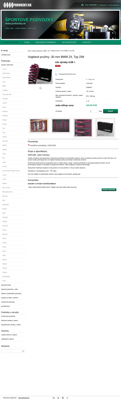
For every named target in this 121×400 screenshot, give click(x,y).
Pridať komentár (109, 189)
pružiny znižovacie (7, 65)
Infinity (4, 145)
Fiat (3, 128)
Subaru (4, 264)
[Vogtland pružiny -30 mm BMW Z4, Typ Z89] (40, 76)
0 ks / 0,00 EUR (91, 5)
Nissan (4, 209)
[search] (23, 351)
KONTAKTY (87, 42)
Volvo (4, 281)
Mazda (4, 183)
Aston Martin (6, 77)
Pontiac (4, 221)
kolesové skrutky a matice (9, 320)
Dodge (4, 120)
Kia (3, 158)
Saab (4, 251)
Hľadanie (5, 346)
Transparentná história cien (65, 74)
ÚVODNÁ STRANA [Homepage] (11, 42)
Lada (4, 162)
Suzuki (4, 268)
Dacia (4, 107)
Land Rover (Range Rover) (11, 171)
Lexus (4, 175)
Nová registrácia (114, 5)
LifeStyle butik (5, 55)
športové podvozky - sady (9, 289)
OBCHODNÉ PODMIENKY (46, 42)
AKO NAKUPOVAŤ (69, 42)
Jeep (4, 154)
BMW (4, 86)
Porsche (5, 226)
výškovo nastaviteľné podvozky (11, 293)
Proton (4, 230)
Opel (3, 213)
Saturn (4, 243)
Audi (3, 82)
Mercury (5, 196)
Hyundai (5, 141)
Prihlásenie (102, 5)
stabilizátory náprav (7, 339)
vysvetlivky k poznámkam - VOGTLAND (42, 145)
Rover (4, 238)
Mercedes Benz (7, 192)
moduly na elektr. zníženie (9, 298)
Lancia (4, 166)
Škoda (4, 259)
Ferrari (4, 124)
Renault (4, 234)
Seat (3, 255)
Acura (4, 69)
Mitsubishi (5, 204)
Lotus (4, 179)
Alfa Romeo (6, 73)
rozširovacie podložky (8, 316)
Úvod (29, 50)
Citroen (4, 103)
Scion (4, 247)
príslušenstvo (5, 306)
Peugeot (5, 217)
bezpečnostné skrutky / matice (11, 325)
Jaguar (4, 149)
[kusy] (94, 111)
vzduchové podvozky (8, 302)
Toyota (4, 272)
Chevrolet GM (6, 94)
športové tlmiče (6, 285)
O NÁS (27, 42)
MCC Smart (6, 188)
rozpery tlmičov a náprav (9, 335)
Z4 (48, 50)
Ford (3, 132)
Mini (3, 200)
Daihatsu (5, 116)
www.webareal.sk (23, 398)
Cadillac (5, 90)
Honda (4, 137)
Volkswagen (6, 276)
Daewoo (5, 111)
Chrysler (5, 99)
